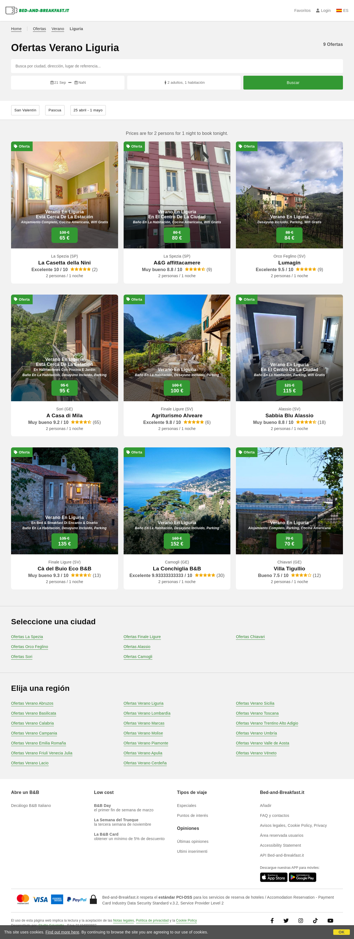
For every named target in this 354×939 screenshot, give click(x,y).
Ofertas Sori (21, 656)
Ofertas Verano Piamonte (146, 743)
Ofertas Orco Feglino (29, 646)
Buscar (293, 82)
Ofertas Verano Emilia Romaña (38, 743)
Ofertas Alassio (137, 646)
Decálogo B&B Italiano (31, 805)
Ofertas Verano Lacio (30, 763)
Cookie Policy (186, 920)
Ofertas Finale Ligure (142, 636)
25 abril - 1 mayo (88, 110)
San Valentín (25, 110)
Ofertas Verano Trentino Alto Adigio (267, 723)
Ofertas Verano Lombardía (147, 713)
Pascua (54, 110)
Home (16, 29)
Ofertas (39, 29)
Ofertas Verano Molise (143, 733)
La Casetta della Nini (64, 263)
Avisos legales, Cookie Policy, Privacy (293, 825)
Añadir (266, 805)
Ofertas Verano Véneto (256, 753)
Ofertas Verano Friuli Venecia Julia (41, 753)
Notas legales (123, 920)
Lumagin (289, 263)
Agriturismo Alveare (177, 415)
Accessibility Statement (280, 845)
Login (323, 10)
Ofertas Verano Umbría (256, 733)
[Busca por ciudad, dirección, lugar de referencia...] (177, 66)
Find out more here (62, 932)
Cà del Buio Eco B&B (65, 568)
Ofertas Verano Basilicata (33, 713)
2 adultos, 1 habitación (184, 82)
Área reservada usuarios (281, 835)
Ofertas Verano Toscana (257, 713)
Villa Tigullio (289, 568)
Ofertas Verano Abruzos (32, 703)
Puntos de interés (192, 815)
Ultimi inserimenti (192, 851)
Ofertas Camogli (138, 656)
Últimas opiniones (193, 841)
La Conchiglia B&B (177, 568)
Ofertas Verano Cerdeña (145, 763)
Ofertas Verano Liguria (143, 703)
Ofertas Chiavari (250, 636)
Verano (57, 29)
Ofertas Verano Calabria (32, 723)
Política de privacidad (152, 920)
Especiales (186, 805)
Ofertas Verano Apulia (143, 753)
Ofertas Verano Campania (34, 733)
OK (341, 932)
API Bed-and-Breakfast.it (282, 855)
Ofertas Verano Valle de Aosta (262, 743)
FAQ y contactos (274, 815)
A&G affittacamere (176, 263)
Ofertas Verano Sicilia (255, 703)
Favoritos (302, 10)
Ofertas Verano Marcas (144, 723)
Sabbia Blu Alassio (290, 415)
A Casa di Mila (64, 415)
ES (342, 10)
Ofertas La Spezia (27, 636)
